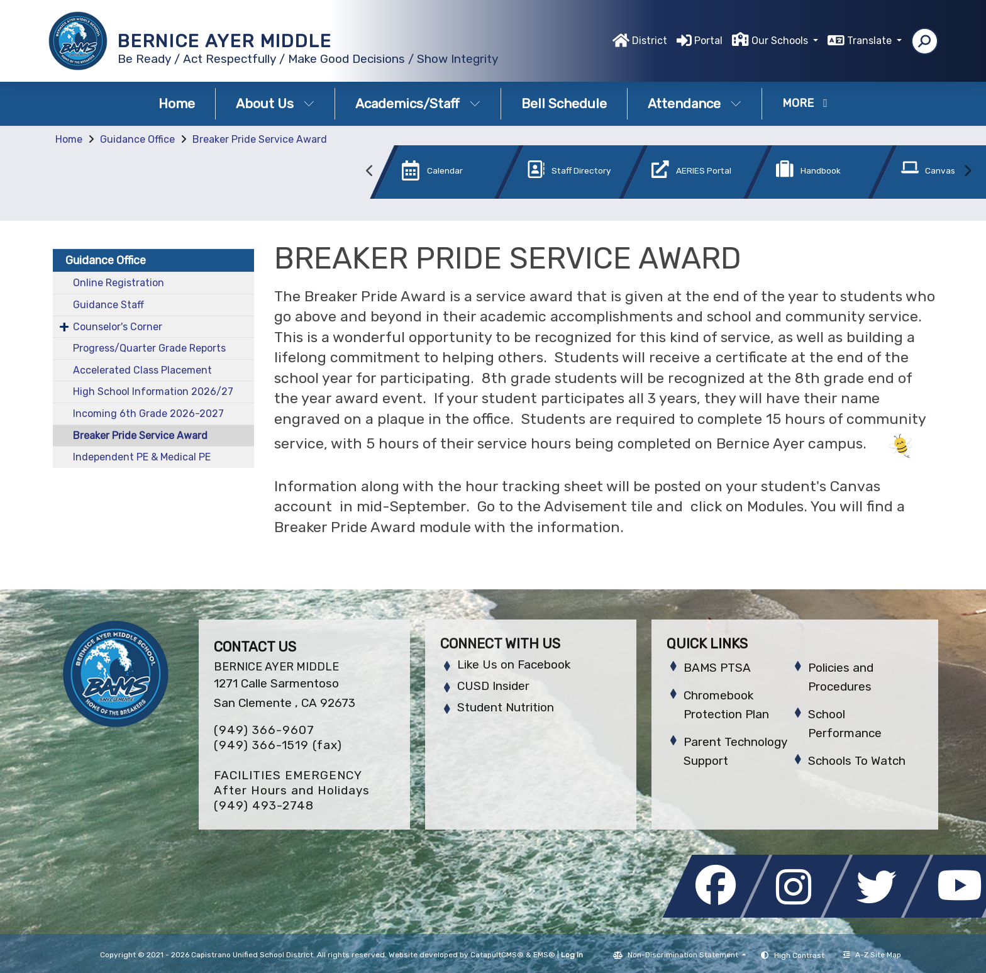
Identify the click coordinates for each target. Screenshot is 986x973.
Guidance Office (137, 139)
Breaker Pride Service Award (259, 139)
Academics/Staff (417, 103)
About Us (275, 103)
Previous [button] (369, 171)
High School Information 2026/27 (153, 392)
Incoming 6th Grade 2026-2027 (148, 414)
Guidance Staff (108, 305)
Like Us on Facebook (513, 664)
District (649, 41)
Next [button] (967, 171)
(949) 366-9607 (264, 730)
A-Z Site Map (872, 954)
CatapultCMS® (497, 954)
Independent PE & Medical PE (142, 457)
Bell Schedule (564, 103)
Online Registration (118, 283)
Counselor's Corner (117, 327)
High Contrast (799, 955)
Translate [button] (870, 41)
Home (176, 103)
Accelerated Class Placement (142, 370)
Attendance (694, 103)
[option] (425, 174)
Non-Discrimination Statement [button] (684, 954)
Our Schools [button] (781, 41)
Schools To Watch (857, 760)
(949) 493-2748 (264, 805)
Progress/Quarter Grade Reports (149, 348)
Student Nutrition (505, 707)
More (805, 103)
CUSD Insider (493, 686)
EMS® (544, 954)
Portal (708, 41)
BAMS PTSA (717, 667)
